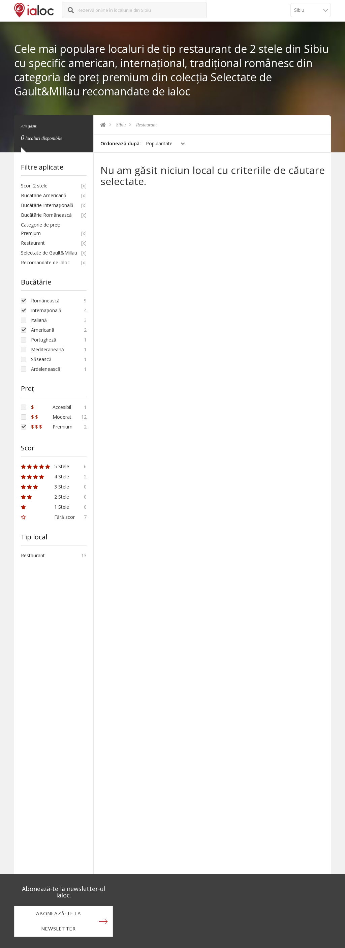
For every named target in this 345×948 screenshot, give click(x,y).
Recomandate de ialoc (45, 262)
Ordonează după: (120, 143)
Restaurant (146, 124)
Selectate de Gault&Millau (49, 252)
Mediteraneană (47, 349)
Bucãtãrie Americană (43, 195)
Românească (45, 300)
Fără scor (48, 517)
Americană (42, 330)
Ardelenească (45, 369)
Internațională (46, 310)
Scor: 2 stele (34, 185)
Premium (51, 426)
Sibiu (121, 124)
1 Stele (45, 507)
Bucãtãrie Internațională (47, 205)
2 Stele (45, 497)
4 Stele (45, 476)
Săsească (41, 359)
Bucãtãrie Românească (46, 215)
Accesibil (51, 407)
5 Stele (45, 466)
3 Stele (45, 486)
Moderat (51, 417)
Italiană (39, 320)
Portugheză (43, 339)
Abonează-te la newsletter (58, 921)
